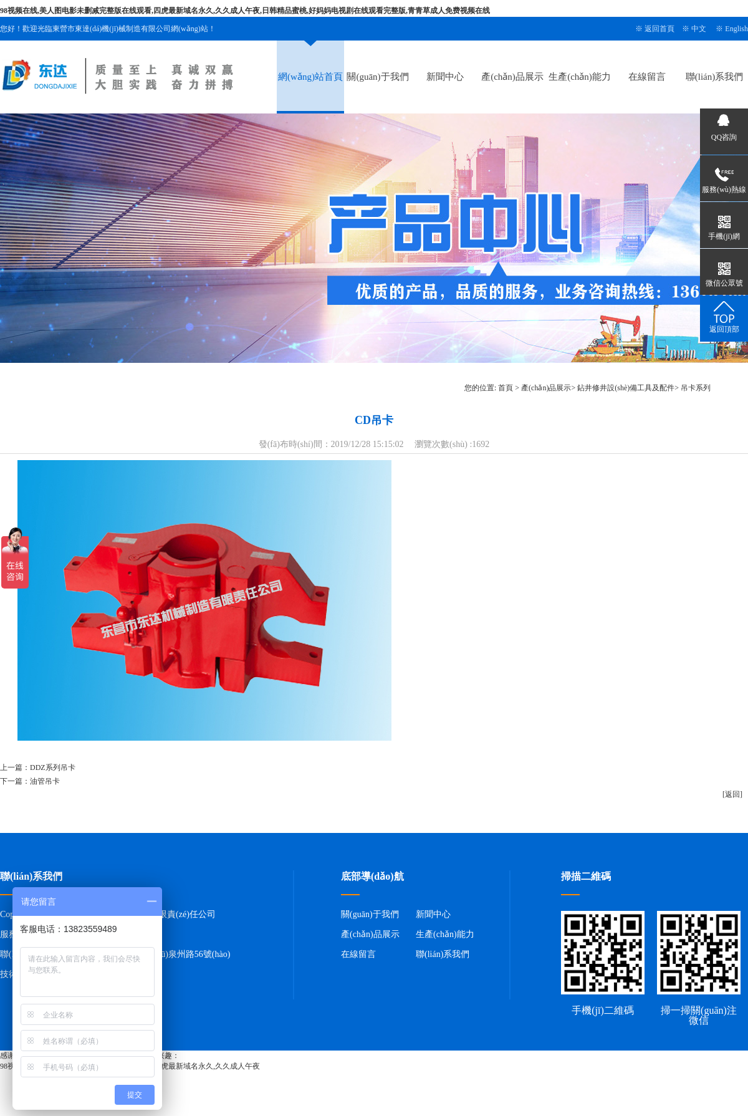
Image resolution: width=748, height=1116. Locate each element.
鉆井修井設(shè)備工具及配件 (625, 387)
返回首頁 (659, 28)
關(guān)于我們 (377, 77)
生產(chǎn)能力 (580, 77)
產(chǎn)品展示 (512, 77)
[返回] (732, 794)
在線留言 (647, 77)
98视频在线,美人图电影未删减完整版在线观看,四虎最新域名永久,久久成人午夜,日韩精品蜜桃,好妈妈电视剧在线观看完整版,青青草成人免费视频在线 (245, 10)
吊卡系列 (696, 387)
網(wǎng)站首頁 (310, 77)
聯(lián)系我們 (714, 77)
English (736, 28)
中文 (698, 28)
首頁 (505, 387)
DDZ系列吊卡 (52, 767)
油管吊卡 (45, 781)
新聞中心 (445, 77)
